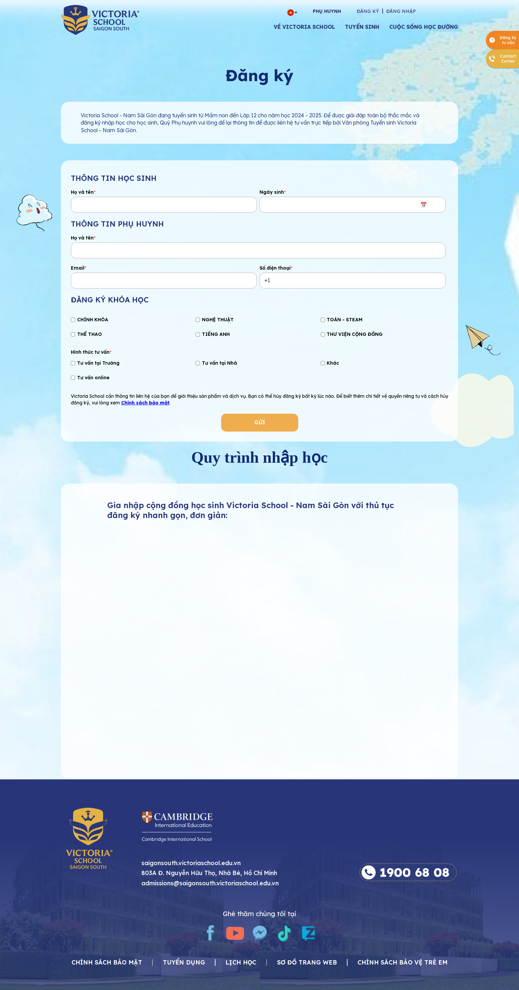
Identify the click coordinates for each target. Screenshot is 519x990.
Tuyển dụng (184, 962)
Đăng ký (368, 11)
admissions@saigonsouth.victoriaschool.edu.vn (210, 883)
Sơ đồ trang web (307, 962)
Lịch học (240, 962)
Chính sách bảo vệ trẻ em (402, 962)
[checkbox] (258, 327)
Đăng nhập (401, 11)
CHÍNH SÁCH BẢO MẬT (106, 962)
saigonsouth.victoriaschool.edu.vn (191, 863)
